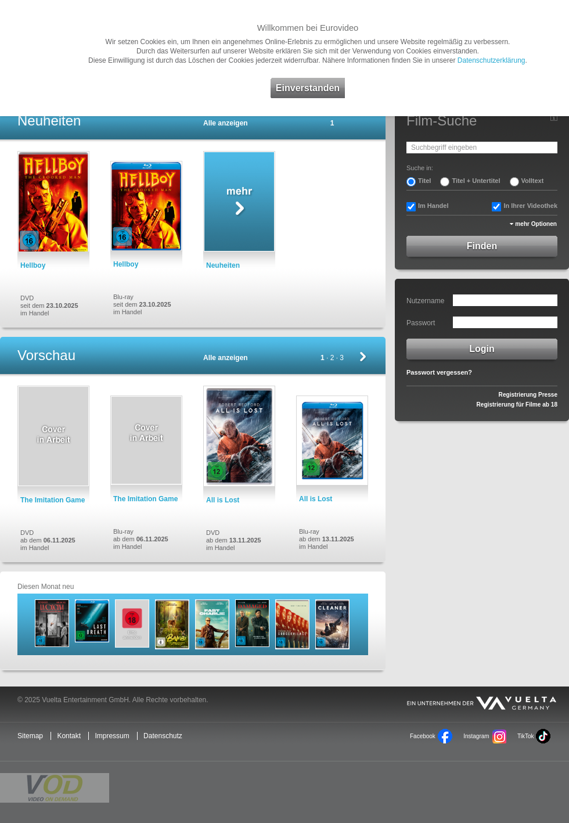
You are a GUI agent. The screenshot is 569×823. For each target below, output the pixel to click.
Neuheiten (223, 265)
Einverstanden (308, 88)
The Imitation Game (52, 500)
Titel (424, 180)
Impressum (112, 736)
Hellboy (32, 265)
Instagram (476, 736)
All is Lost (222, 500)
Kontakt (69, 736)
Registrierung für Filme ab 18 (517, 404)
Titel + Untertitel (476, 180)
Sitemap (30, 736)
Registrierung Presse (528, 394)
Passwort (420, 323)
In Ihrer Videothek (530, 205)
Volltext (532, 180)
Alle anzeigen (225, 123)
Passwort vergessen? (439, 372)
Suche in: (419, 167)
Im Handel (433, 205)
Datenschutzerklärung (491, 60)
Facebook (422, 736)
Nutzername (425, 301)
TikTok (525, 736)
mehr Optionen (536, 224)
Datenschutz (162, 736)
